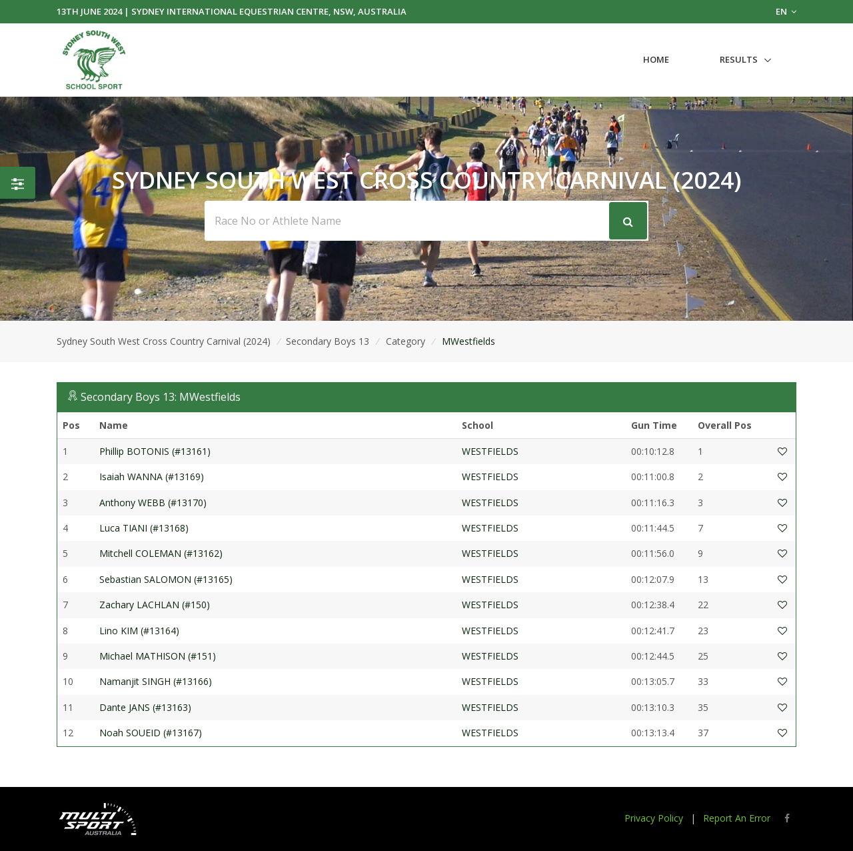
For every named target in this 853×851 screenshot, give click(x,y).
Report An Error (736, 818)
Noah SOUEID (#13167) (150, 732)
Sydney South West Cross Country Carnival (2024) (164, 341)
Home (656, 59)
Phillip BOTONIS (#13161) (155, 451)
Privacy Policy (653, 818)
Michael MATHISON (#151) (157, 656)
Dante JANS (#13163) (145, 707)
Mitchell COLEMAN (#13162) (161, 553)
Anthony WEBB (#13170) (153, 502)
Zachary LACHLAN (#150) (154, 604)
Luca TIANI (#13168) (144, 528)
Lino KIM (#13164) (139, 630)
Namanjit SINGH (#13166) (155, 681)
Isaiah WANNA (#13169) (151, 476)
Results (739, 59)
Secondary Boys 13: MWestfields (161, 396)
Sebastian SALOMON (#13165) (166, 579)
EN (786, 11)
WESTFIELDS (490, 451)
